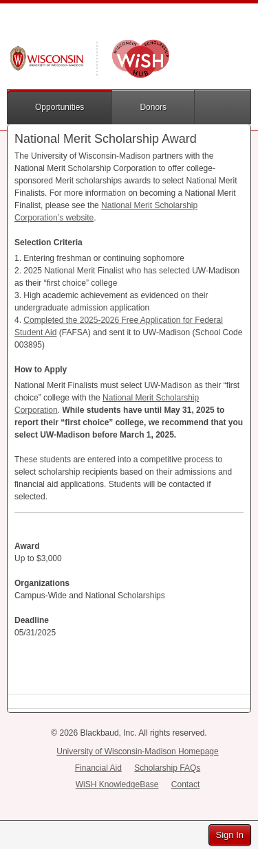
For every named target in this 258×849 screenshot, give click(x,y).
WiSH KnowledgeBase (117, 784)
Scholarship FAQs (167, 768)
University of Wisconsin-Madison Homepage (137, 751)
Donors (153, 107)
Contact (185, 784)
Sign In (230, 835)
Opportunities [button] (59, 107)
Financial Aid (98, 768)
